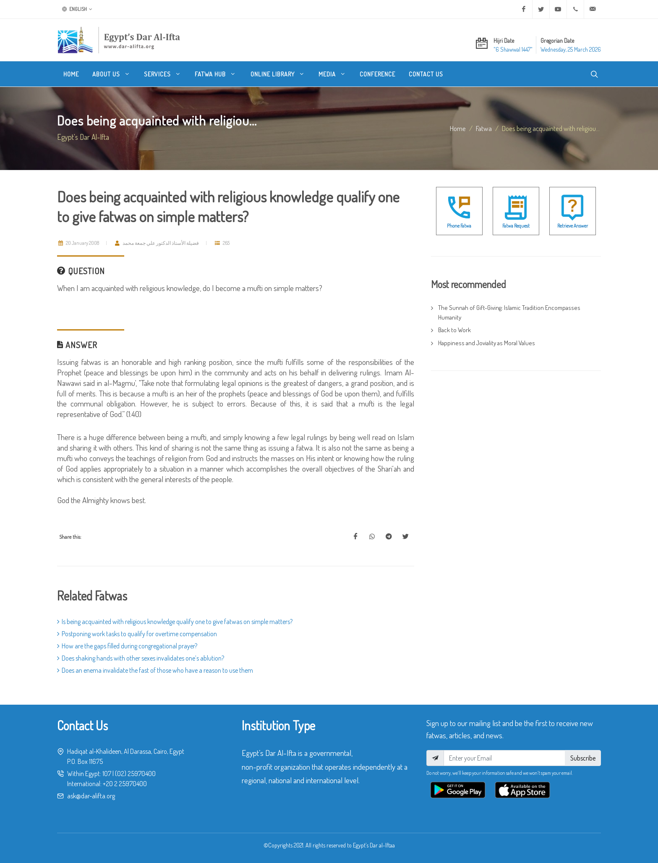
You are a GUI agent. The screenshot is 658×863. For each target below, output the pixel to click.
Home (458, 128)
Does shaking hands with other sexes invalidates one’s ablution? (140, 658)
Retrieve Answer (572, 226)
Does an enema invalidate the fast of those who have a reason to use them (155, 670)
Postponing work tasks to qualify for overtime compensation (137, 634)
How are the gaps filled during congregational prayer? (127, 646)
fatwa (484, 128)
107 (106, 773)
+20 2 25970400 (125, 783)
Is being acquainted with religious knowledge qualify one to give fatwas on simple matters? (174, 621)
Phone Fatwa (459, 226)
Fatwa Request (516, 226)
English (77, 9)
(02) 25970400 (135, 773)
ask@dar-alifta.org (91, 796)
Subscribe (582, 758)
